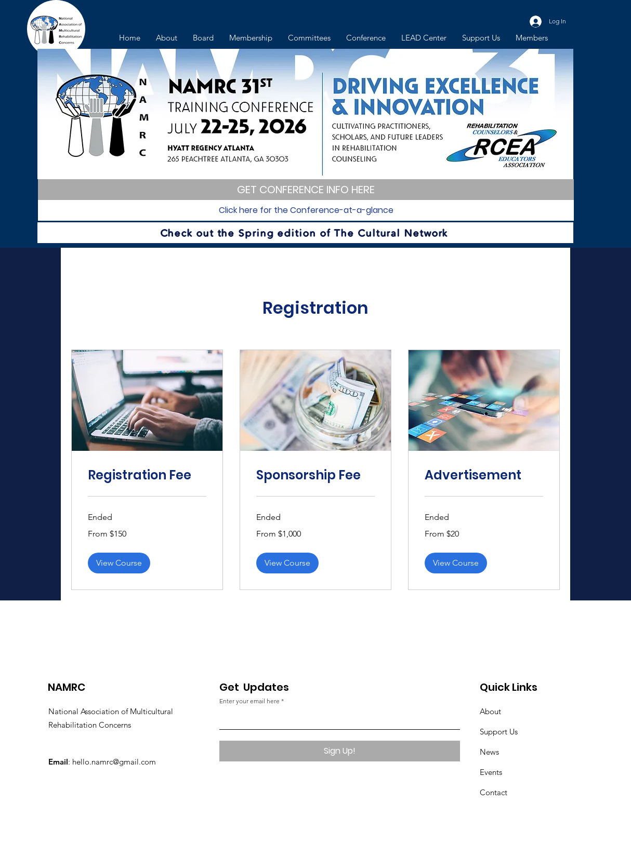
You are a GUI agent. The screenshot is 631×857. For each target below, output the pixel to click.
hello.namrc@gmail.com (114, 762)
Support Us (499, 732)
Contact (493, 792)
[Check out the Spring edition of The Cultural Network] (305, 232)
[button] (119, 563)
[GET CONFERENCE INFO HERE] (306, 189)
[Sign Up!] (339, 751)
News (489, 752)
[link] (147, 475)
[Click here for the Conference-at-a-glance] (306, 210)
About (490, 711)
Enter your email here (249, 701)
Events (491, 772)
